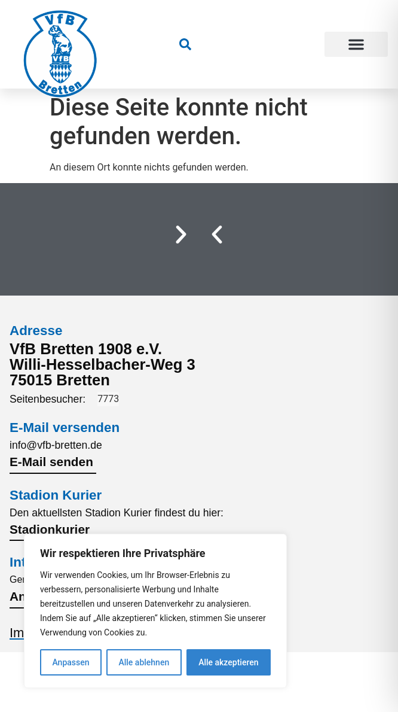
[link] (185, 44)
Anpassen (70, 662)
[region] (155, 611)
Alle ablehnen (143, 662)
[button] (356, 44)
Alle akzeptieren (228, 662)
